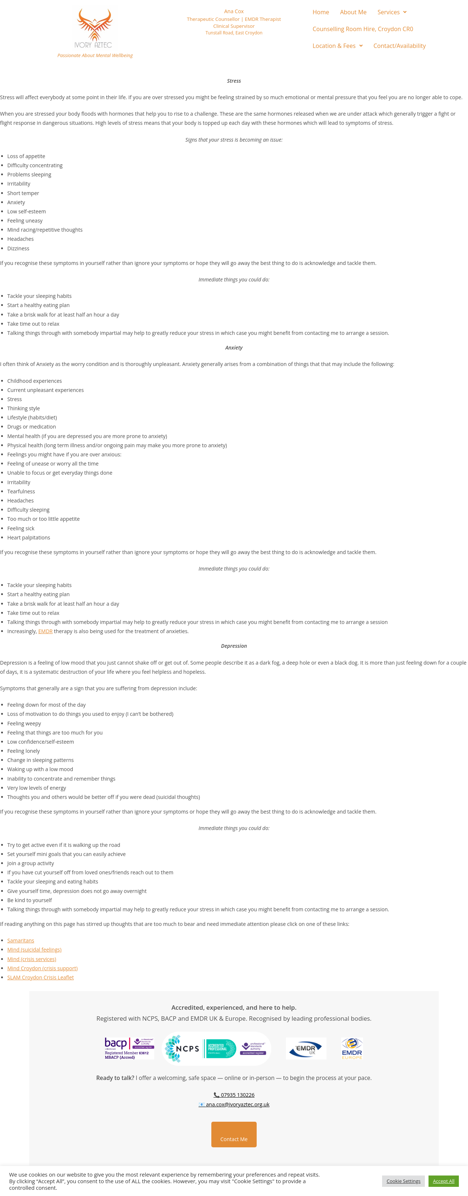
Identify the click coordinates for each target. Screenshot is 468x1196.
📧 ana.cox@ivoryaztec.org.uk (234, 1104)
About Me (353, 12)
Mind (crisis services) (31, 959)
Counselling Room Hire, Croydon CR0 (363, 29)
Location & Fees (338, 46)
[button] (392, 12)
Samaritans (20, 940)
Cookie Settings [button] (403, 1181)
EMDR (45, 631)
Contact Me (234, 1139)
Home (321, 12)
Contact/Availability (400, 46)
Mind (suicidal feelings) (34, 949)
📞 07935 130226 (234, 1094)
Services (392, 12)
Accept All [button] (443, 1181)
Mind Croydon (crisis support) (42, 968)
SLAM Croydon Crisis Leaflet (40, 977)
